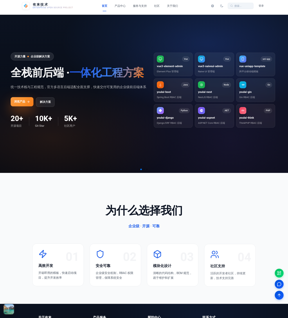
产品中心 (120, 6)
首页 (104, 6)
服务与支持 (140, 6)
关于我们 (172, 6)
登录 (261, 5)
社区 (157, 6)
